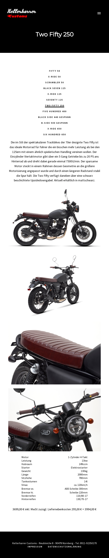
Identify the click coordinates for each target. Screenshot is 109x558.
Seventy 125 (54, 99)
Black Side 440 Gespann (54, 117)
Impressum (35, 546)
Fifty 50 (54, 70)
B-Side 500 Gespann (54, 122)
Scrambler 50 (54, 82)
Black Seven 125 (54, 88)
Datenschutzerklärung (65, 546)
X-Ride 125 (55, 93)
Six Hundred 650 (54, 134)
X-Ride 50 (54, 76)
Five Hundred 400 (55, 111)
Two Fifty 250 (54, 105)
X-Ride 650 (55, 128)
